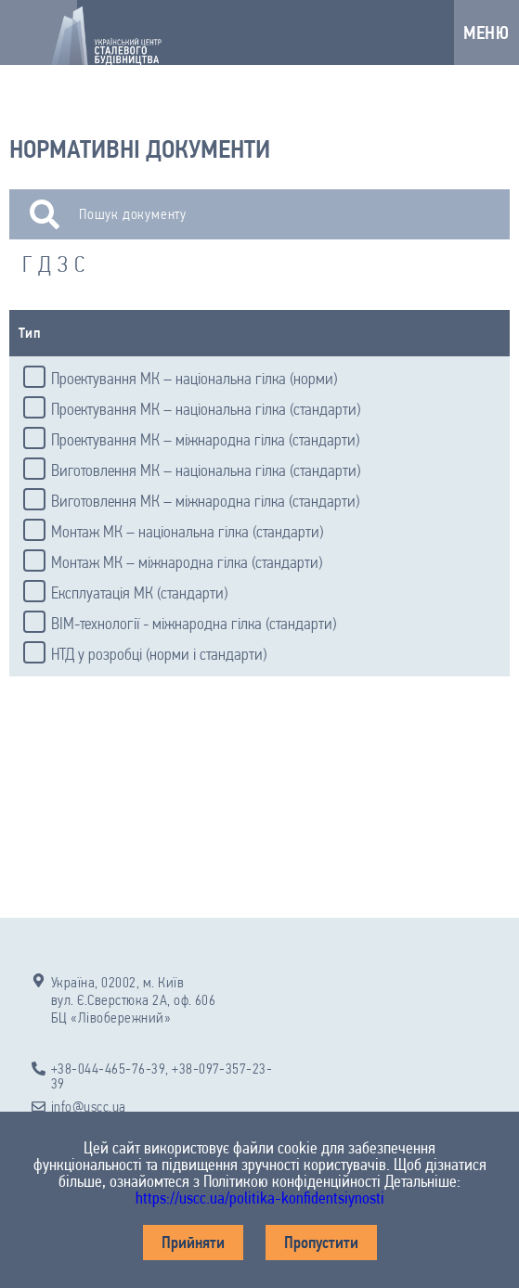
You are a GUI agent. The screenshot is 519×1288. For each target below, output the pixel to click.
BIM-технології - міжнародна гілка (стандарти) (193, 623)
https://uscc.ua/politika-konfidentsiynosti (260, 1197)
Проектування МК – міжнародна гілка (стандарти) (205, 439)
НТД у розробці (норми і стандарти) (158, 654)
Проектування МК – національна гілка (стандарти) (205, 409)
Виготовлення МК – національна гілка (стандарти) (205, 470)
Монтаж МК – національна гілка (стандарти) (187, 531)
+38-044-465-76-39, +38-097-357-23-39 (161, 1076)
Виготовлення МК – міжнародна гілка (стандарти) (205, 501)
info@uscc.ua (88, 1107)
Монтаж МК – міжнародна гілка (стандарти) (186, 562)
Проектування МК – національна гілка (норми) (194, 378)
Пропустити (321, 1242)
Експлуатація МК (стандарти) (139, 593)
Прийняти (193, 1242)
